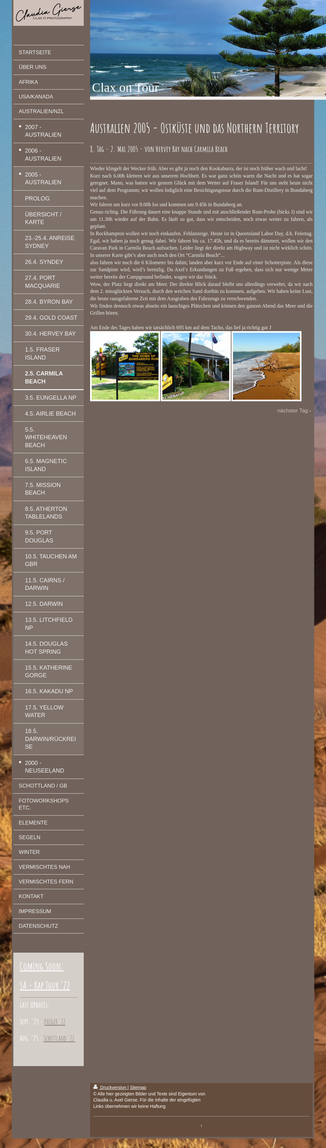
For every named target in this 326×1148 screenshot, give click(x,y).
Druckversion (110, 1087)
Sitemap (138, 1087)
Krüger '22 (54, 1021)
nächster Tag (292, 411)
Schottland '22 (59, 1038)
